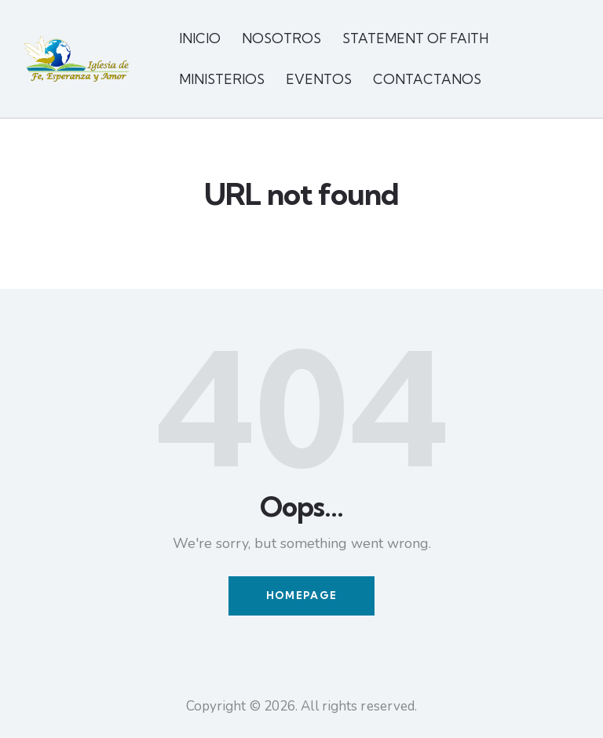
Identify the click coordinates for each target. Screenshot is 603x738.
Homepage (301, 596)
